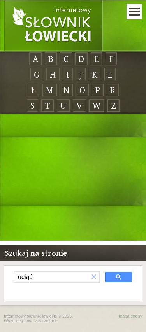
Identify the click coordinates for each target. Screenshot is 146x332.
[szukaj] (51, 277)
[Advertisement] (73, 178)
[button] (94, 277)
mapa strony (130, 316)
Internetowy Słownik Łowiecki (53, 25)
